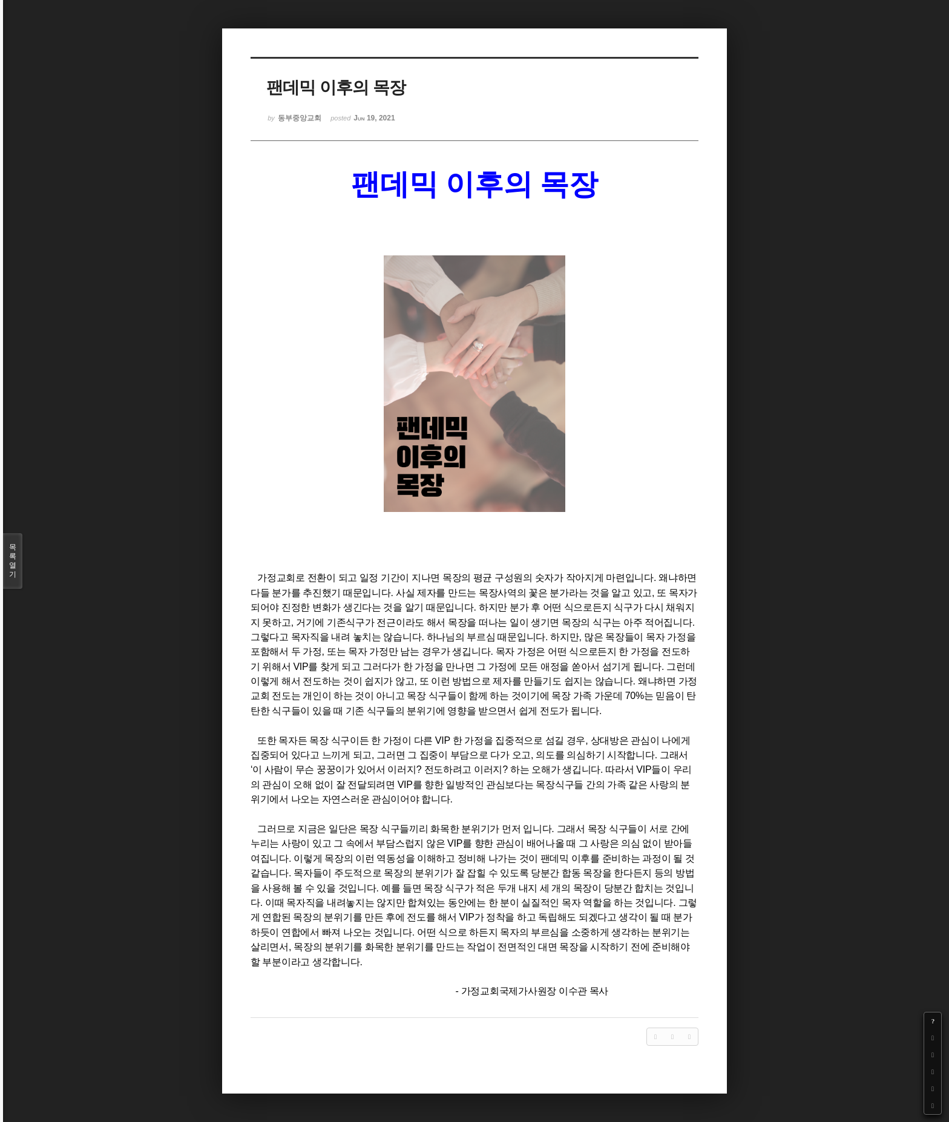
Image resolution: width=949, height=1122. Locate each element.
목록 (12, 561)
